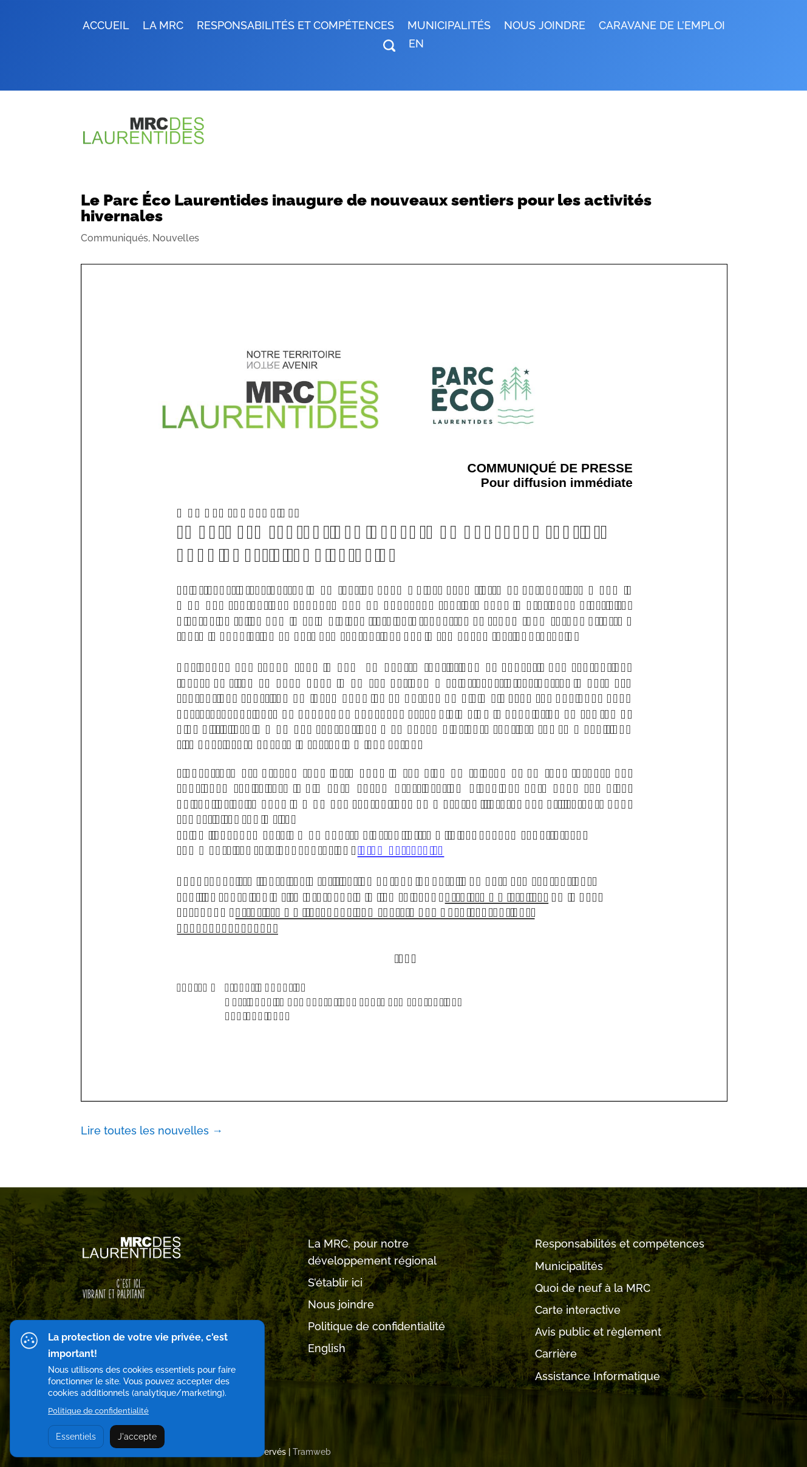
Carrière (556, 1353)
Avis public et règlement (598, 1331)
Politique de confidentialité (376, 1326)
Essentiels (76, 1436)
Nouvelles (175, 238)
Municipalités (569, 1266)
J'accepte (137, 1436)
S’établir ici (335, 1282)
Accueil (106, 26)
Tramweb (312, 1452)
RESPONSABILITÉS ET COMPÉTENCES (295, 26)
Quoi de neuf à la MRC (592, 1288)
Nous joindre (544, 26)
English (327, 1348)
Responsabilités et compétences (619, 1243)
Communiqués (114, 238)
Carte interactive (578, 1309)
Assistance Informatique (597, 1376)
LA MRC (163, 26)
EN (416, 45)
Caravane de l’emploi (662, 26)
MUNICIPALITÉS (449, 26)
